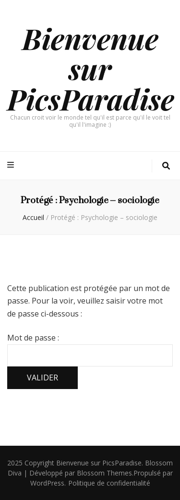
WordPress (47, 483)
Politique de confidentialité (109, 483)
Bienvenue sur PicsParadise (90, 68)
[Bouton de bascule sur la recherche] (166, 165)
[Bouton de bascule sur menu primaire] (11, 165)
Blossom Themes (104, 472)
